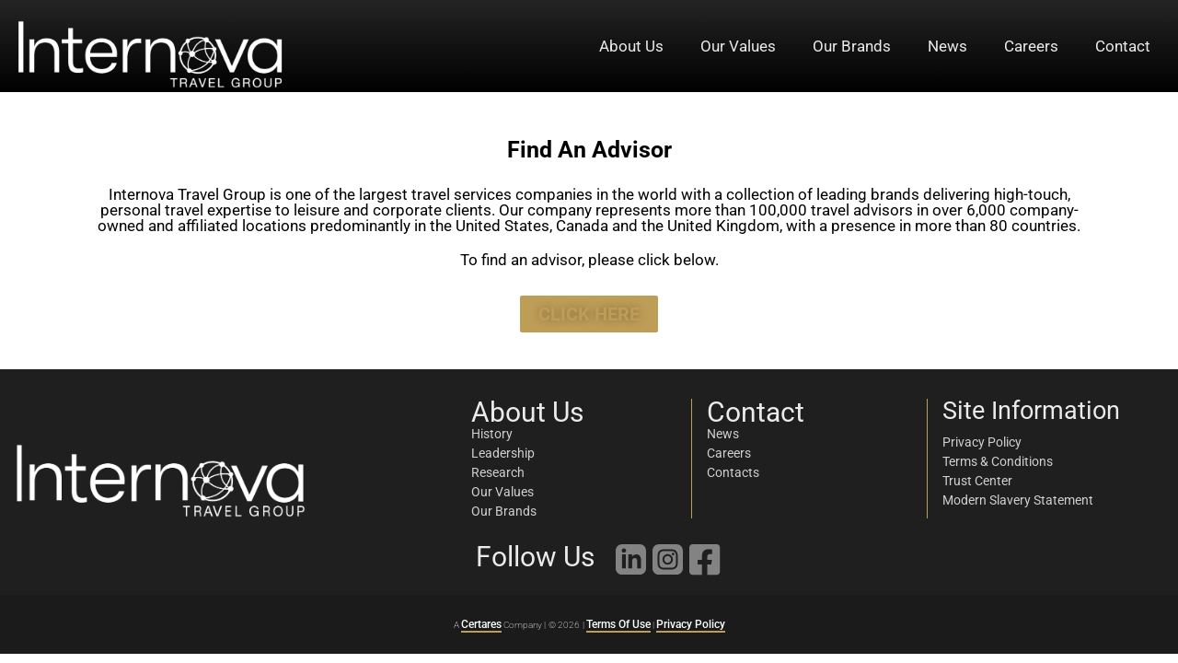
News (947, 46)
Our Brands (852, 46)
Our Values (738, 46)
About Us (631, 46)
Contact (1122, 46)
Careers (1031, 46)
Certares (481, 624)
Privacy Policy (690, 624)
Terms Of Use (618, 624)
